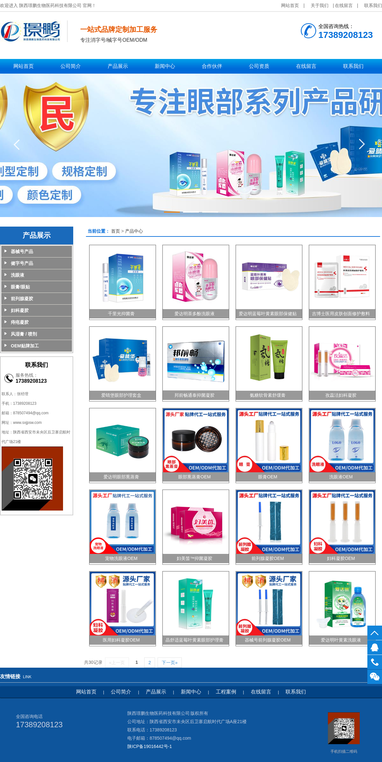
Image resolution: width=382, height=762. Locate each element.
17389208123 (374, 662)
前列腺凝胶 (22, 298)
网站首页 (290, 5)
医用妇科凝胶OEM (121, 639)
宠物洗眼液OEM (121, 558)
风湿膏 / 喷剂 (24, 334)
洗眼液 (17, 275)
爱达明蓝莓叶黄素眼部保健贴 (268, 313)
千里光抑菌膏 (121, 313)
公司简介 (121, 691)
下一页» (170, 662)
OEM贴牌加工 (25, 345)
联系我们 (373, 5)
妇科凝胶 (20, 310)
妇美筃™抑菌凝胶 (194, 558)
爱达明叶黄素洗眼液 (341, 639)
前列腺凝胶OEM (267, 558)
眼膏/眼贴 (20, 286)
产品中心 (134, 231)
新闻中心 (191, 691)
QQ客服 (374, 647)
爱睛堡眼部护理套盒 (121, 395)
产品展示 (156, 691)
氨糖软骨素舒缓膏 (268, 395)
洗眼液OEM (341, 476)
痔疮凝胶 (20, 322)
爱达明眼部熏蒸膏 (121, 476)
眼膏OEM (267, 476)
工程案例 (226, 691)
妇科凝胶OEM (341, 558)
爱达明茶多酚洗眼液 (194, 313)
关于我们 (320, 5)
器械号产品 (22, 251)
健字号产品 (22, 263)
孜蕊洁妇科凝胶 (341, 395)
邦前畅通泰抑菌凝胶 (194, 395)
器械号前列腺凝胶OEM (268, 639)
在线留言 (344, 5)
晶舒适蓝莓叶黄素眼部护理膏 (194, 639)
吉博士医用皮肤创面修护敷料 (341, 313)
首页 (115, 231)
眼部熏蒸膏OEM (194, 476)
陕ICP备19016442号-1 (149, 746)
